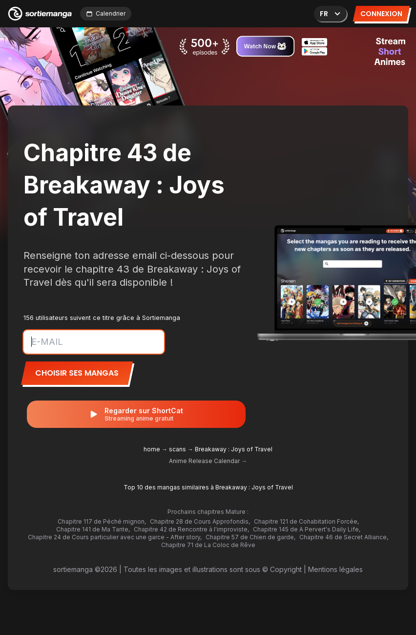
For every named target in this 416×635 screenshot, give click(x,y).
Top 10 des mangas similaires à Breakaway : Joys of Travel (208, 487)
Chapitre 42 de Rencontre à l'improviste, (191, 529)
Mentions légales (335, 569)
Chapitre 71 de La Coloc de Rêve (208, 545)
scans (177, 449)
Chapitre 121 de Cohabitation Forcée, (306, 521)
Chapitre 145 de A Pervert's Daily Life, (306, 529)
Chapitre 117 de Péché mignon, (102, 521)
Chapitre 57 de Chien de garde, (250, 537)
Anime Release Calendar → (208, 461)
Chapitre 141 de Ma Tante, (93, 529)
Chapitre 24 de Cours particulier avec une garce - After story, (115, 537)
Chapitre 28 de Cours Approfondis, (200, 521)
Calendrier (105, 13)
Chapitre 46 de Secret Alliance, (343, 537)
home (152, 449)
